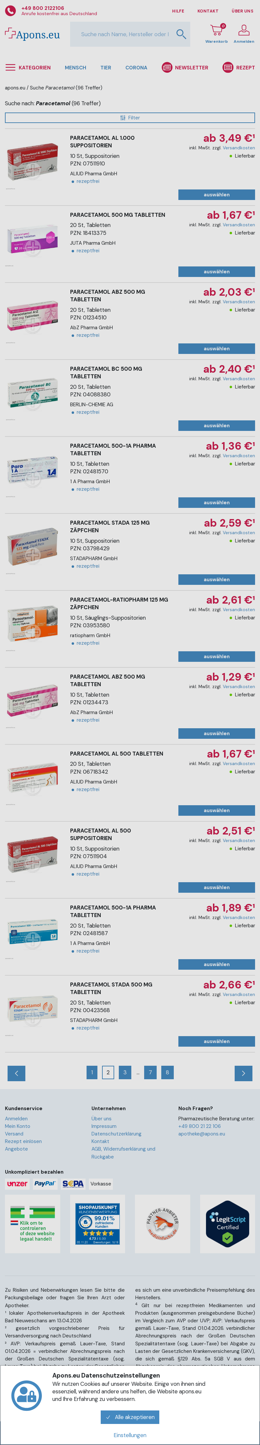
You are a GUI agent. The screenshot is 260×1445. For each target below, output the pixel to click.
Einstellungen (130, 1435)
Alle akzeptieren (130, 1417)
